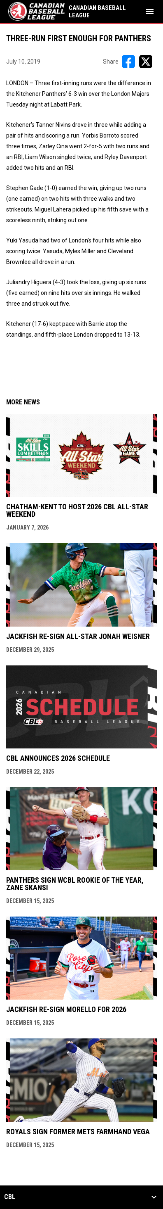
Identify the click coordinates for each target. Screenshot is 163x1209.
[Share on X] (145, 61)
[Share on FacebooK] (128, 61)
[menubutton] (150, 12)
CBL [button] (9, 1197)
